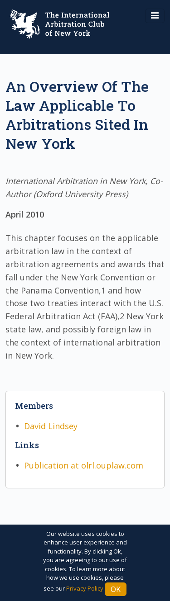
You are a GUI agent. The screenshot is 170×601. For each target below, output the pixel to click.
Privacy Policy (84, 588)
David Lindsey (51, 426)
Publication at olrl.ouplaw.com (83, 465)
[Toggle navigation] (155, 16)
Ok (116, 589)
